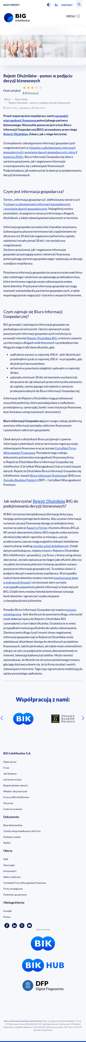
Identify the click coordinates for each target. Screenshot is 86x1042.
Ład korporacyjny (12, 779)
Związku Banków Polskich (20, 480)
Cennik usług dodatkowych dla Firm (22, 831)
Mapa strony (9, 761)
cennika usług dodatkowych (51, 546)
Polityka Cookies (12, 837)
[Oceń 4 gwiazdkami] (36, 88)
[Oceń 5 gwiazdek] (40, 88)
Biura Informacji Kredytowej (48, 475)
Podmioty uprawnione (15, 894)
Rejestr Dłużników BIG (42, 338)
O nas (6, 767)
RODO (6, 842)
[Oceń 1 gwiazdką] (24, 88)
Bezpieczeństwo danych (15, 785)
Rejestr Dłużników (15, 134)
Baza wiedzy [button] (12, 4)
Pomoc (7, 916)
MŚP (5, 859)
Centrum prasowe (12, 809)
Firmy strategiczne (13, 888)
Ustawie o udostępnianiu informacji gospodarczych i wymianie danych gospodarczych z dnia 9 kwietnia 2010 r (40, 152)
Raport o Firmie (37, 528)
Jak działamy (10, 773)
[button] (48, 5)
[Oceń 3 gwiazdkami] (32, 88)
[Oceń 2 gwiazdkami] (28, 88)
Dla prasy (8, 803)
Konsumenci (9, 871)
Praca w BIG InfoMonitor (16, 797)
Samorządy (9, 865)
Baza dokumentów (12, 825)
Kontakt (67, 5)
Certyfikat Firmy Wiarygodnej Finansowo (24, 882)
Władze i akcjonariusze (15, 791)
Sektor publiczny (12, 876)
